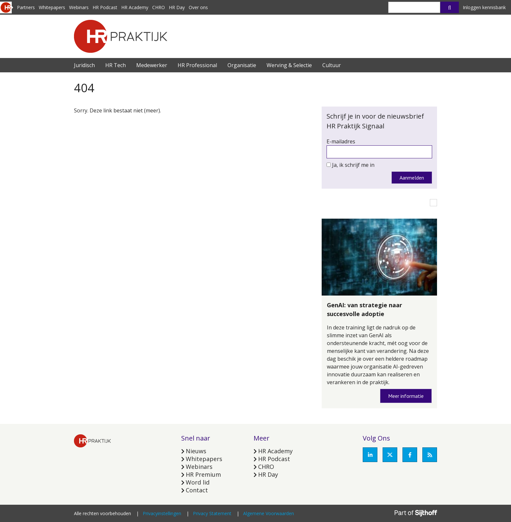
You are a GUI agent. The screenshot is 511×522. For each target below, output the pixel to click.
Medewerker (151, 65)
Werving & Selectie (289, 65)
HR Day (177, 7)
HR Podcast (105, 7)
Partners (26, 7)
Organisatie (241, 65)
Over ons (198, 7)
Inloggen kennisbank (484, 7)
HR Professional (197, 65)
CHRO (158, 7)
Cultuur (331, 65)
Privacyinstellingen (162, 513)
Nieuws (196, 451)
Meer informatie (406, 396)
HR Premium (203, 474)
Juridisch (84, 65)
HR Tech (115, 65)
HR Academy (134, 7)
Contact (197, 490)
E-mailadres (341, 141)
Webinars (79, 7)
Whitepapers (52, 7)
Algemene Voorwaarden (268, 513)
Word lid (198, 482)
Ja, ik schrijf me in (353, 164)
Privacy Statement (212, 513)
